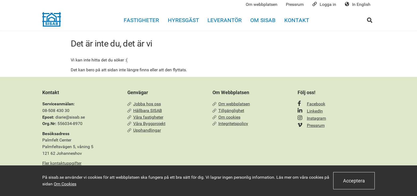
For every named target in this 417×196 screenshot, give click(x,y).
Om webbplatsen (231, 103)
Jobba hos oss (144, 103)
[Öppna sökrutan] (370, 20)
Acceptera (354, 181)
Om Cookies (65, 183)
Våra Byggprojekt (146, 123)
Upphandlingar (144, 130)
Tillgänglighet (228, 110)
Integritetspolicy (230, 123)
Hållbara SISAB (144, 110)
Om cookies (226, 117)
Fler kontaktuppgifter (61, 163)
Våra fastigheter (145, 117)
